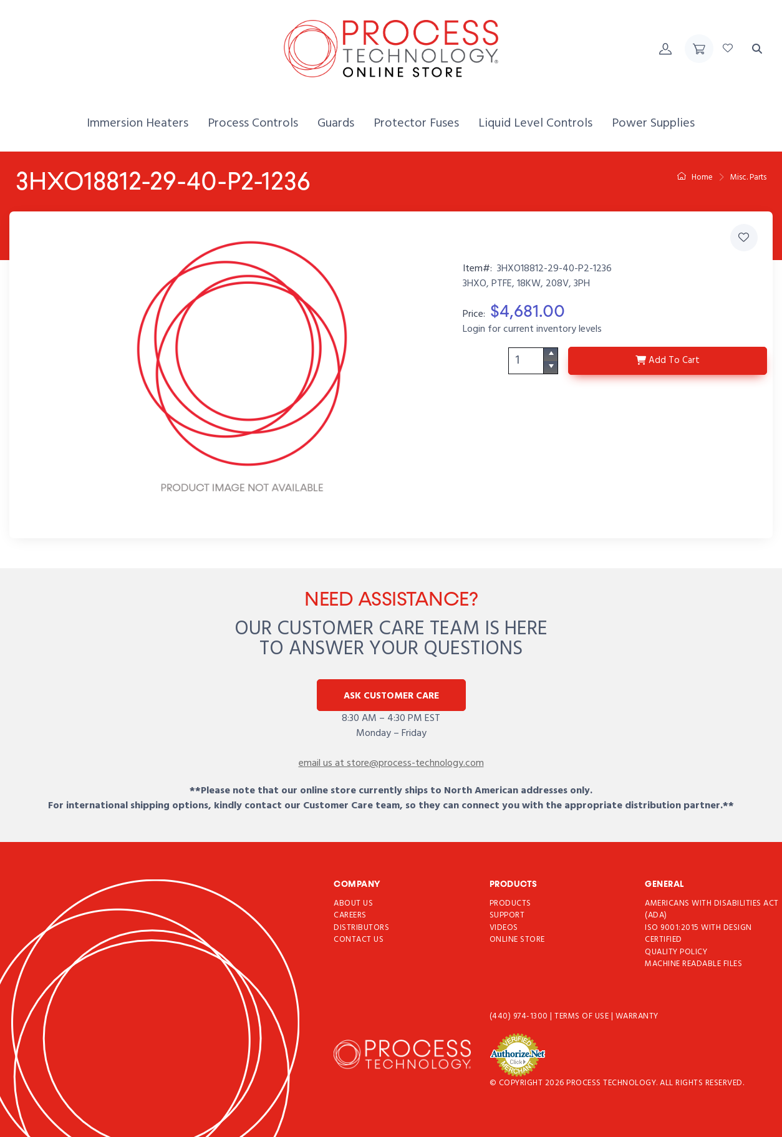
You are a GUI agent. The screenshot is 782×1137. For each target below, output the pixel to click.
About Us (353, 903)
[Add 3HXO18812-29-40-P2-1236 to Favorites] (744, 237)
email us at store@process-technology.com (391, 763)
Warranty (637, 1016)
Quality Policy (676, 952)
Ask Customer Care (391, 696)
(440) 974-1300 (520, 1016)
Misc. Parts (748, 177)
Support (507, 915)
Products (510, 903)
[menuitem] (137, 124)
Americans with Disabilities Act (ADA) (712, 909)
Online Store (517, 940)
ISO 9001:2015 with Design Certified (698, 934)
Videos (504, 927)
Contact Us (359, 940)
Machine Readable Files (693, 964)
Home (695, 177)
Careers (350, 915)
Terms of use (582, 1016)
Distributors (361, 927)
